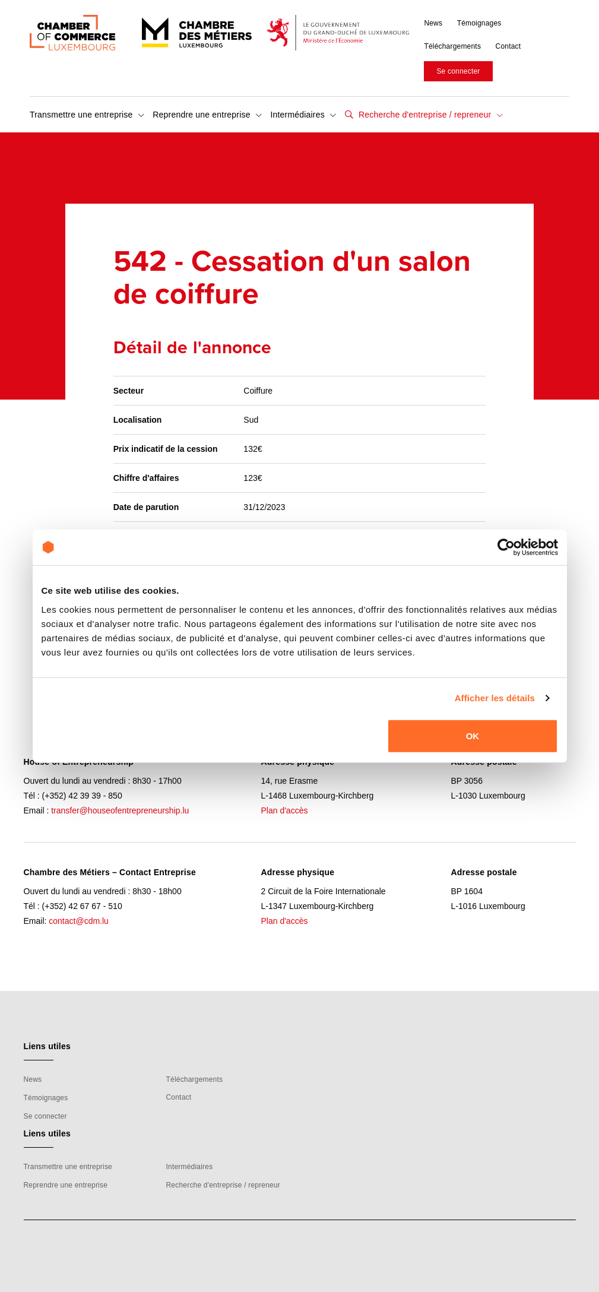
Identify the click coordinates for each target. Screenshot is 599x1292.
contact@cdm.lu (79, 921)
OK (473, 735)
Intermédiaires (303, 114)
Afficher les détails (495, 698)
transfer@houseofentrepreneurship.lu (120, 810)
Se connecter (458, 71)
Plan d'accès (284, 810)
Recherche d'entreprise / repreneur (429, 114)
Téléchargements (452, 46)
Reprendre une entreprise (207, 114)
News (433, 23)
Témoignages (479, 23)
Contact (508, 46)
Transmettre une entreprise (87, 114)
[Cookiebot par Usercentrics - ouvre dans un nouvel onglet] (506, 547)
